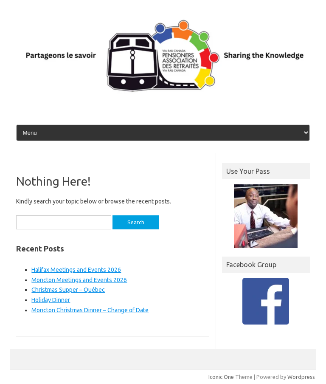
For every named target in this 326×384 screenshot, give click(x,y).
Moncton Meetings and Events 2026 (79, 280)
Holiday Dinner (50, 299)
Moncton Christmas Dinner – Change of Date (90, 310)
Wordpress (301, 377)
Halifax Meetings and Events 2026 (76, 269)
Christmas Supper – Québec (68, 289)
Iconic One (221, 377)
